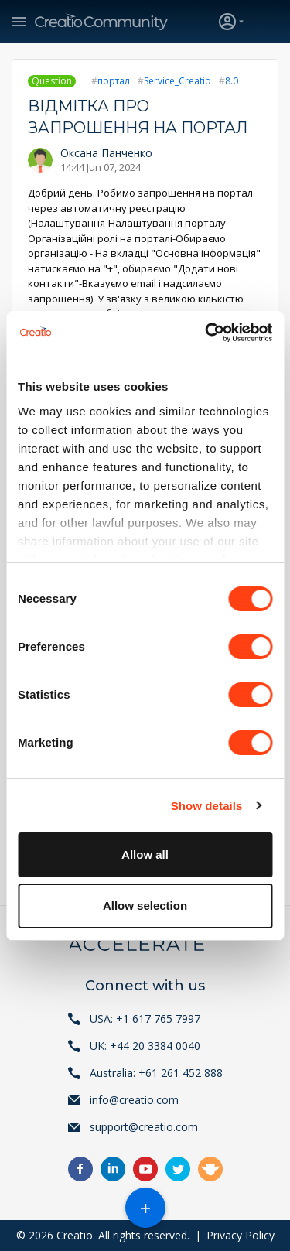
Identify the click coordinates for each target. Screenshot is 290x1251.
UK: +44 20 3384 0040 (145, 1045)
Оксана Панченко (106, 152)
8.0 (231, 80)
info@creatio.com (134, 1099)
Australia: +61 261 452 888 (156, 1072)
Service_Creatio (177, 80)
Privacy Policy (240, 1235)
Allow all (145, 854)
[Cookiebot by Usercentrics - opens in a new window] (206, 333)
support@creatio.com (144, 1126)
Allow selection (145, 905)
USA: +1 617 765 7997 (145, 1018)
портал (113, 80)
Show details (207, 805)
